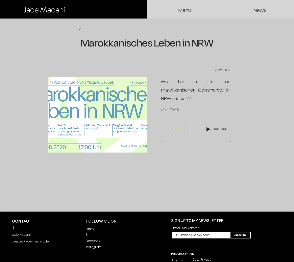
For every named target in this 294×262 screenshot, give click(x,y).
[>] (226, 141)
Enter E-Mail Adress (184, 228)
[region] (44, 9)
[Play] (208, 129)
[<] (92, 29)
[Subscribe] (240, 235)
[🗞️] (175, 129)
